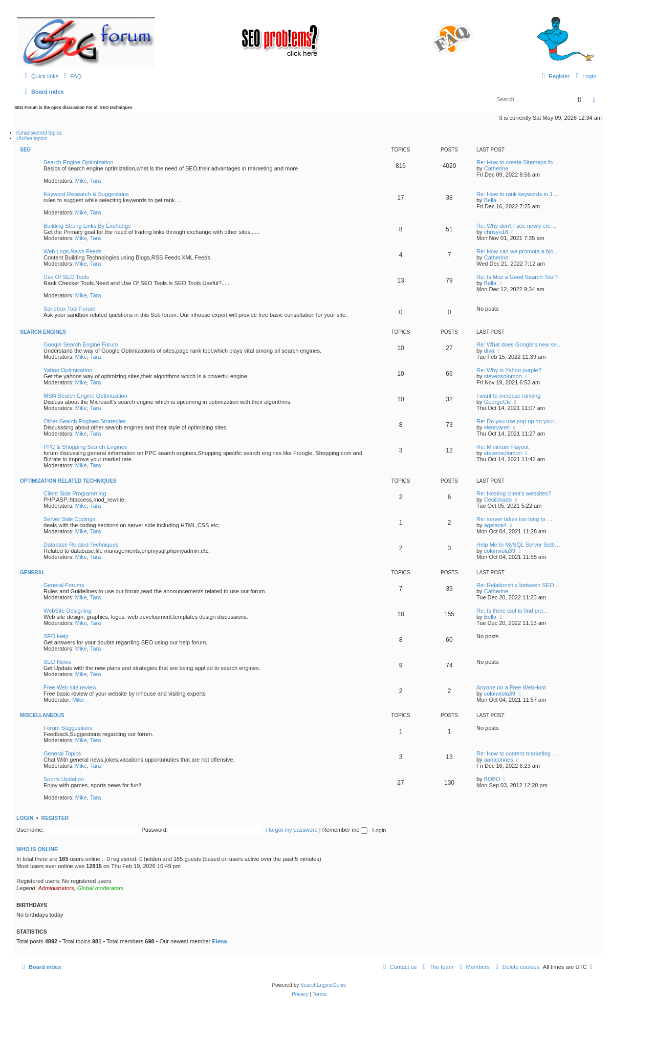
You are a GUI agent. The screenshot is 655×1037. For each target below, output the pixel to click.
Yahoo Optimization (67, 370)
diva (489, 351)
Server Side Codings (69, 519)
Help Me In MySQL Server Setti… (518, 545)
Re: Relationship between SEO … (518, 585)
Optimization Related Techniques (68, 481)
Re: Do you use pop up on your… (518, 421)
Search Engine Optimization (78, 162)
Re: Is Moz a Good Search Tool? (517, 277)
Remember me (345, 830)
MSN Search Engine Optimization (85, 396)
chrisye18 (496, 232)
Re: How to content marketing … (517, 753)
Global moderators (100, 888)
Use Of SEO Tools (66, 277)
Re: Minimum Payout (502, 447)
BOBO (492, 779)
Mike (81, 181)
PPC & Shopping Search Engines (85, 447)
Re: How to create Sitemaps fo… (517, 162)
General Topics (62, 753)
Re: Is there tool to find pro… (512, 611)
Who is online (37, 849)
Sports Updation (63, 779)
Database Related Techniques (81, 545)
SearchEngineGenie (323, 985)
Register (55, 818)
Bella (490, 200)
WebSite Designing (67, 611)
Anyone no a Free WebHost (511, 687)
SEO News (57, 662)
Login (24, 818)
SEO (25, 150)
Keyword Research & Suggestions (86, 194)
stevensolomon (503, 376)
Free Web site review (69, 687)
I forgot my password (292, 830)
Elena (219, 941)
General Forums (63, 585)
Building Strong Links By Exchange (87, 226)
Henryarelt (497, 427)
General (32, 572)
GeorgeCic (497, 402)
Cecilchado (498, 499)
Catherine (496, 168)
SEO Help (56, 636)
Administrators (56, 888)
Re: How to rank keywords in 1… (517, 194)
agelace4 (495, 525)
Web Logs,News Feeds (72, 251)
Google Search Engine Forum (80, 344)
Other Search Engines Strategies (84, 421)
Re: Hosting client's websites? (513, 493)
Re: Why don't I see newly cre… (516, 226)
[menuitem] (71, 76)
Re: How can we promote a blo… (517, 251)
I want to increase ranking (508, 396)
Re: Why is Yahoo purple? (508, 370)
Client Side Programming (74, 493)
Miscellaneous (42, 715)
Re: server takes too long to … (514, 519)
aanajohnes (498, 760)
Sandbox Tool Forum (69, 309)
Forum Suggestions (67, 728)
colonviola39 (499, 551)
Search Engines (43, 332)
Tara (95, 181)
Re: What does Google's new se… (519, 344)
